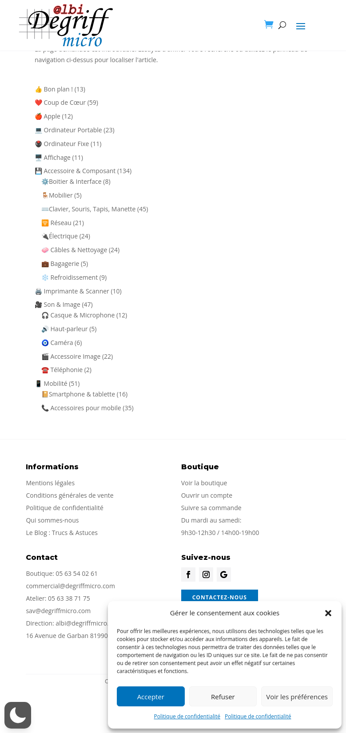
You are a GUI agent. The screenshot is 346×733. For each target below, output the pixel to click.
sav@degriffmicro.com (58, 610)
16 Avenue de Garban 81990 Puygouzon (83, 635)
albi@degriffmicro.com (88, 623)
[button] (328, 613)
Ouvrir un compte (206, 495)
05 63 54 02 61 (77, 573)
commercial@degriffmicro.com (70, 586)
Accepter (150, 696)
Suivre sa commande (211, 507)
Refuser (223, 696)
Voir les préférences (297, 696)
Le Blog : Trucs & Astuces (62, 532)
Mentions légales (50, 483)
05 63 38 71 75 (69, 598)
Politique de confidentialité (187, 716)
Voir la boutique (204, 483)
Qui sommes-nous (52, 520)
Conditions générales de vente (69, 495)
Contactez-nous (219, 597)
